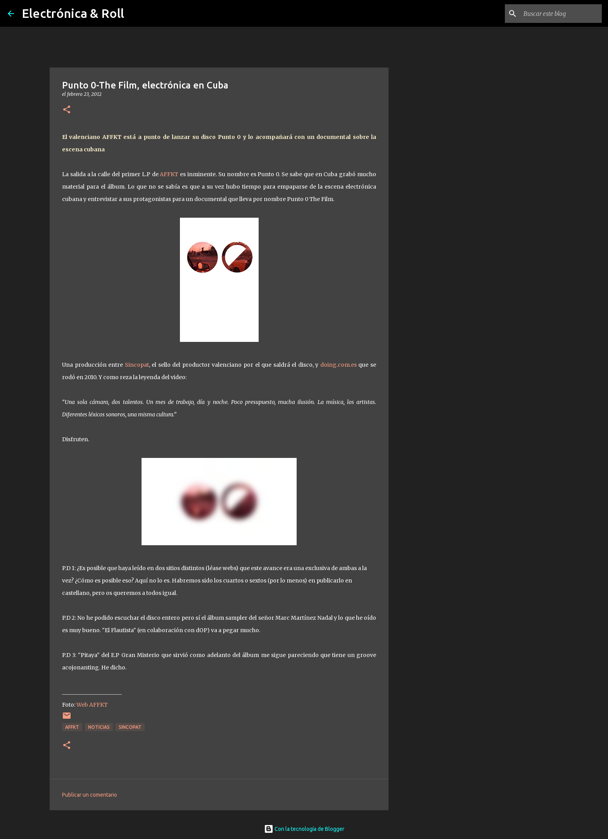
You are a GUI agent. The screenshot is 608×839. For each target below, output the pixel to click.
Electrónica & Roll (73, 13)
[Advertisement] (428, 335)
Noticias (99, 727)
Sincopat (137, 364)
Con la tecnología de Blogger (304, 829)
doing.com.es (338, 364)
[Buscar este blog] (561, 13)
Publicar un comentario (89, 795)
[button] (66, 110)
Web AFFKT (92, 704)
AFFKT (169, 174)
